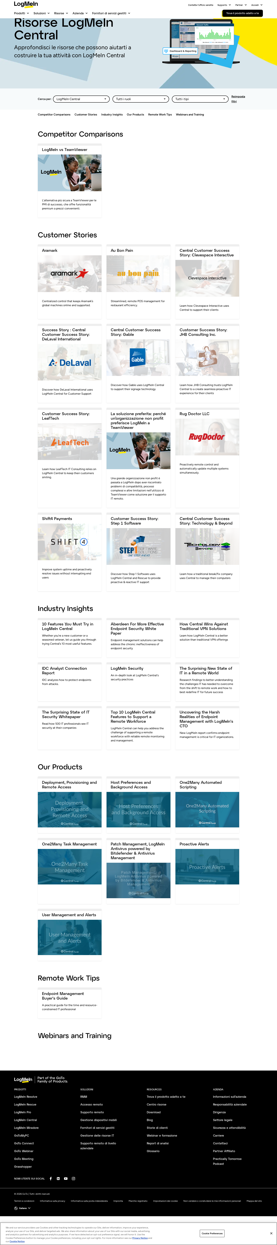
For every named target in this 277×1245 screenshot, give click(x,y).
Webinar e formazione (162, 1153)
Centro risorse (156, 1122)
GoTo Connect (24, 1161)
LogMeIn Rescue (25, 1122)
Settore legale (222, 1138)
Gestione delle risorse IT (97, 1153)
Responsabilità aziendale (230, 1122)
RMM (83, 1114)
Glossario (153, 1169)
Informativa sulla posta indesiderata (89, 1219)
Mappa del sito (254, 1219)
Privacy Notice (140, 1238)
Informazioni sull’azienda (229, 1114)
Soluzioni (40, 13)
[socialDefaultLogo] (50, 1196)
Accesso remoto (91, 1122)
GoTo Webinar (23, 1169)
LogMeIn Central (25, 1138)
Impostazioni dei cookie (165, 1219)
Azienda (78, 13)
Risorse (59, 13)
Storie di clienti (157, 1146)
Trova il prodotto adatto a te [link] (242, 13)
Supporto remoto (92, 1130)
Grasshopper (23, 1184)
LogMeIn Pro (22, 1130)
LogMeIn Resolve (25, 1114)
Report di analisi (158, 1161)
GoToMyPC (21, 1153)
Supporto (222, 5)
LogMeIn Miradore (26, 1146)
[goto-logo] (138, 1097)
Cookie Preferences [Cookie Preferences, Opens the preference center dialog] (212, 1233)
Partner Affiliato (224, 1169)
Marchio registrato (138, 1219)
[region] (138, 1233)
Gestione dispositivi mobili (98, 1138)
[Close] (271, 1233)
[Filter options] (81, 117)
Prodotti (19, 13)
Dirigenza (219, 1130)
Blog (150, 1138)
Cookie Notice (17, 1241)
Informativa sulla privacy (52, 1219)
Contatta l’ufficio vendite (200, 5)
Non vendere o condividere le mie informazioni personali (212, 1219)
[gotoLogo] (26, 4)
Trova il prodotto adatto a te (166, 1114)
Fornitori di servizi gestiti (109, 13)
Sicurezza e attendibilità (229, 1146)
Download (154, 1130)
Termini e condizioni (24, 1219)
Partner (239, 5)
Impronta (118, 1219)
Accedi (255, 5)
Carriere (218, 1153)
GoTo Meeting (23, 1177)
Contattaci (220, 1161)
